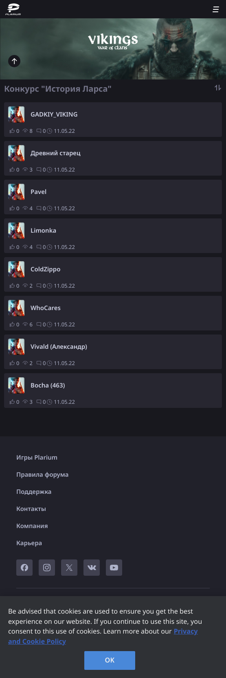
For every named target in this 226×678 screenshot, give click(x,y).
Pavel (38, 192)
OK (110, 660)
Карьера (29, 543)
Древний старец (55, 153)
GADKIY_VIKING (54, 114)
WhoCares (46, 308)
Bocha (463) (48, 385)
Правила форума (42, 475)
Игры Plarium (36, 457)
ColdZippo (45, 269)
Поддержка (34, 492)
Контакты (31, 509)
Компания (32, 526)
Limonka (43, 231)
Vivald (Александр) (59, 347)
